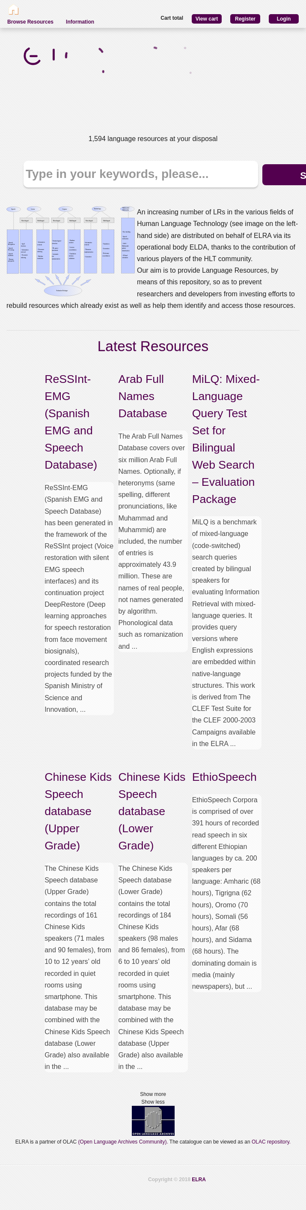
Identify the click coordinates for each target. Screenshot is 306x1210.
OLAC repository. (271, 1142)
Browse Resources (30, 22)
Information (80, 22)
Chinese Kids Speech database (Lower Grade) (151, 811)
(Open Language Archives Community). (123, 1142)
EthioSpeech (224, 777)
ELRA (199, 1180)
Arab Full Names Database (142, 396)
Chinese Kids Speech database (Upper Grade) (78, 811)
